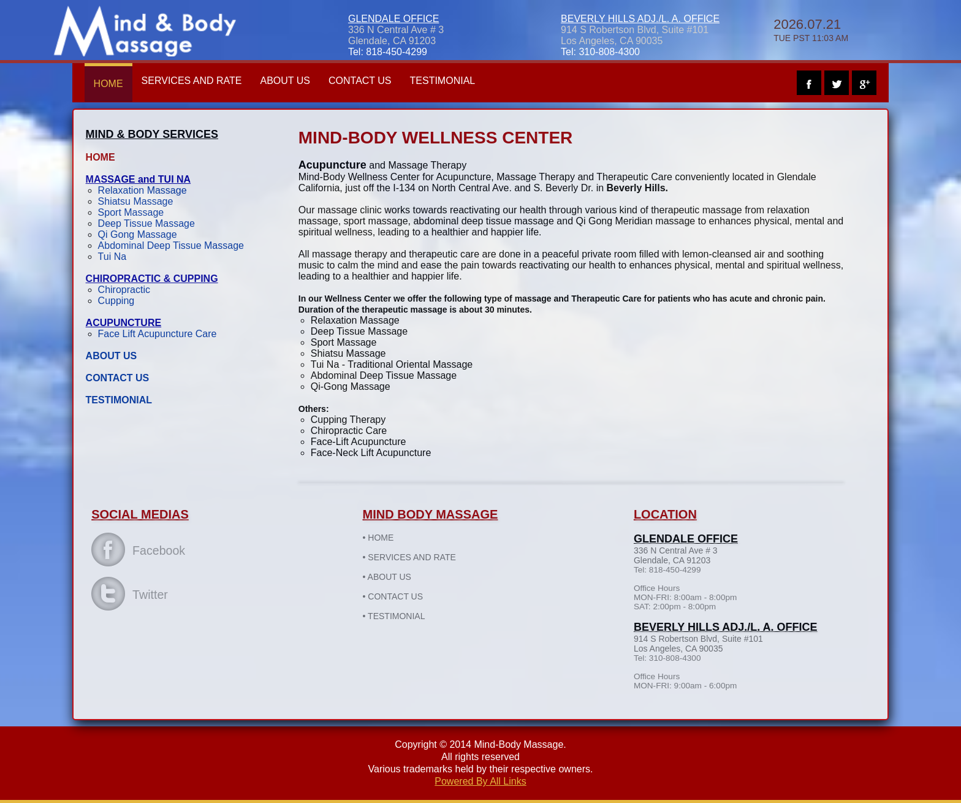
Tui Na (112, 256)
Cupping (116, 300)
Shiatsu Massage (135, 201)
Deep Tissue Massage (146, 223)
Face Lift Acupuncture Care (157, 334)
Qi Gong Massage (137, 234)
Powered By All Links (480, 781)
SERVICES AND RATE (192, 80)
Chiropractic (124, 289)
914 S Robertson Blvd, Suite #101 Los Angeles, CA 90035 (634, 35)
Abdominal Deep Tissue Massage (171, 245)
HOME (108, 83)
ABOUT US (285, 80)
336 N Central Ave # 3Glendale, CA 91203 (396, 35)
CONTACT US (360, 80)
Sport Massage (131, 212)
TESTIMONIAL (443, 80)
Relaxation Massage (142, 190)
